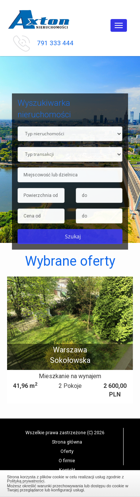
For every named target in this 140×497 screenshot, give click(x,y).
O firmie (67, 460)
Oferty (67, 451)
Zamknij (70, 482)
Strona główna (67, 442)
